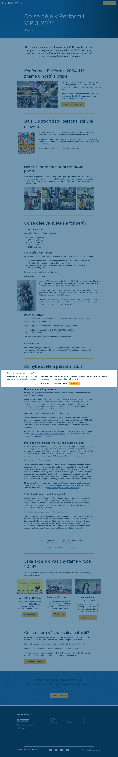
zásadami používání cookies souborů (36, 379)
